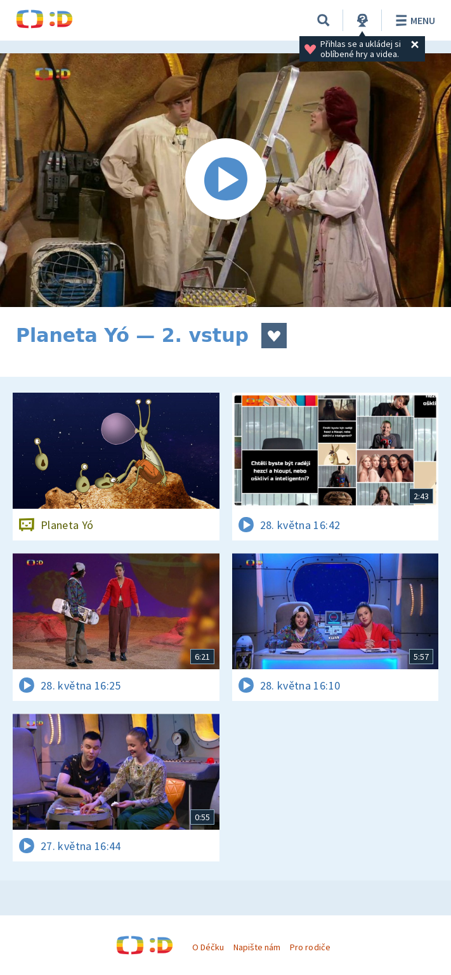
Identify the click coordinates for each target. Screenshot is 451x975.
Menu (413, 20)
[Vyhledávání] (323, 20)
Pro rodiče (310, 947)
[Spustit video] (225, 180)
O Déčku (208, 947)
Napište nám (256, 947)
